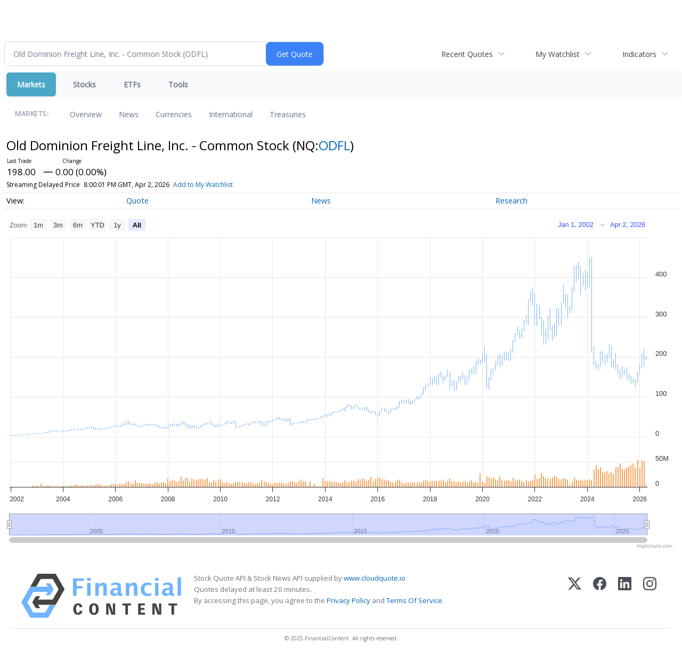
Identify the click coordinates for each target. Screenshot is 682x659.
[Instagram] (650, 596)
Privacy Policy (348, 600)
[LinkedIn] (625, 596)
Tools (178, 84)
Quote (137, 201)
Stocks (84, 84)
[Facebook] (600, 596)
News (129, 114)
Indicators (639, 54)
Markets (31, 84)
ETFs (132, 84)
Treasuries (288, 114)
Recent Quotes (467, 54)
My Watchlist (557, 54)
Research (511, 201)
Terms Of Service (414, 600)
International (231, 114)
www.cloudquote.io (374, 578)
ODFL (334, 145)
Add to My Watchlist (203, 184)
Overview (86, 114)
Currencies (174, 114)
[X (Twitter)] (575, 596)
